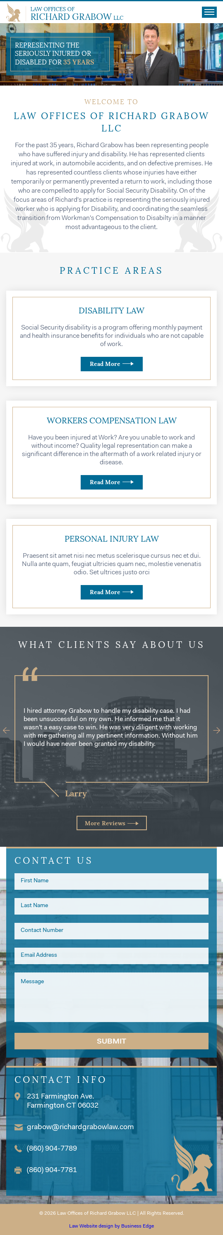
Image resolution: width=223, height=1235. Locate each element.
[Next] (213, 730)
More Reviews (105, 823)
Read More (105, 364)
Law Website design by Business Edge (111, 1226)
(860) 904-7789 (52, 1149)
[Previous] (10, 730)
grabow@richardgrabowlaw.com (80, 1127)
